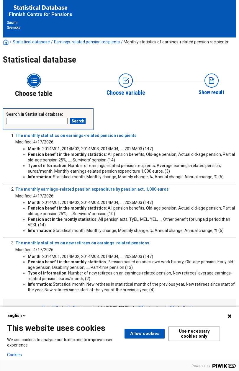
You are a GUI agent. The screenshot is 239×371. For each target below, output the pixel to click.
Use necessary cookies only (194, 333)
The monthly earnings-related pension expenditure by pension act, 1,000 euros (92, 189)
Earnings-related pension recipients (87, 42)
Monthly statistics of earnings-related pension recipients (176, 42)
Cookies (14, 354)
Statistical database (31, 42)
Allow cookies (144, 333)
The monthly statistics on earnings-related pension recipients (76, 135)
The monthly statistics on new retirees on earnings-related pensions (82, 243)
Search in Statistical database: (34, 114)
